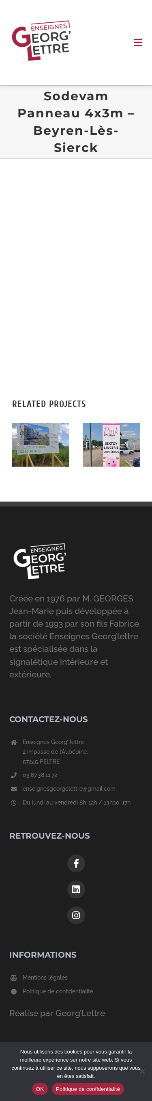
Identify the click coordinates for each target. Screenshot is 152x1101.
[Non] (142, 1071)
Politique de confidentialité (58, 991)
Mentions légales (45, 977)
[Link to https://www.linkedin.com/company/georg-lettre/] (76, 889)
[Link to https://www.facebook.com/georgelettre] (76, 863)
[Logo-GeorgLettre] (41, 12)
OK (40, 1089)
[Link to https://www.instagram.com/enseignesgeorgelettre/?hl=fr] (76, 915)
